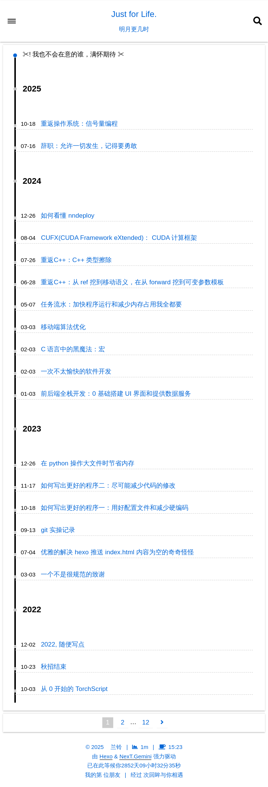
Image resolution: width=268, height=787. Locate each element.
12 (145, 722)
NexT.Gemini (135, 756)
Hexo (106, 756)
